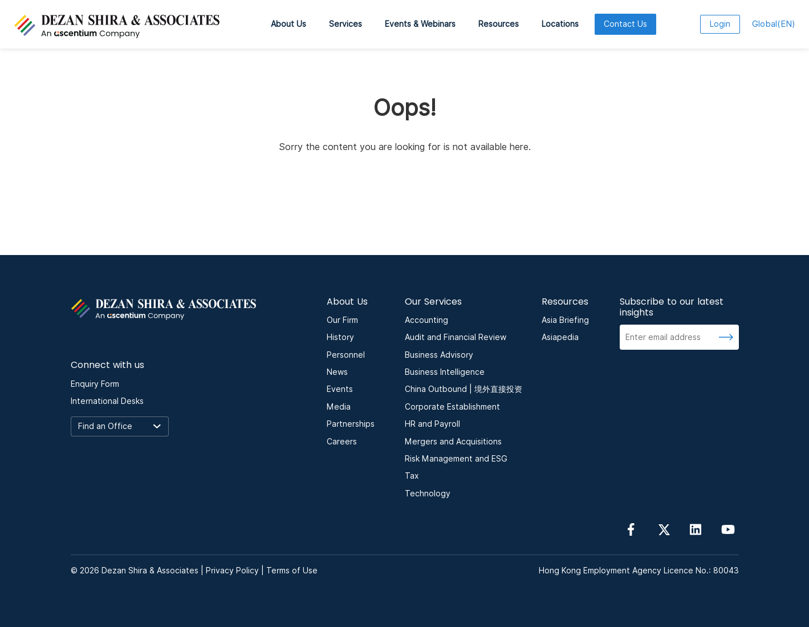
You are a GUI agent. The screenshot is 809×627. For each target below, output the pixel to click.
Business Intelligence (445, 372)
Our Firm (342, 320)
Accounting (426, 320)
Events (340, 389)
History (340, 337)
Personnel (346, 354)
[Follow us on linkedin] (695, 528)
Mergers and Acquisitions (453, 441)
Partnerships (351, 423)
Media (339, 406)
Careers (342, 441)
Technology (427, 493)
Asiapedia (560, 337)
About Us (288, 24)
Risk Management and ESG (456, 458)
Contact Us (625, 24)
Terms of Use (292, 570)
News (337, 372)
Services (345, 24)
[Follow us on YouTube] (728, 528)
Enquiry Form (95, 384)
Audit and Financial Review (455, 337)
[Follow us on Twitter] (663, 528)
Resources (498, 24)
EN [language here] (773, 24)
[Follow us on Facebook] (631, 528)
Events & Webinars (420, 24)
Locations (560, 24)
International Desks (107, 401)
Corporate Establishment (452, 406)
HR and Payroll (432, 423)
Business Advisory (439, 354)
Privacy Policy (232, 570)
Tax (412, 475)
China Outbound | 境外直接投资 (463, 389)
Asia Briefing (565, 320)
